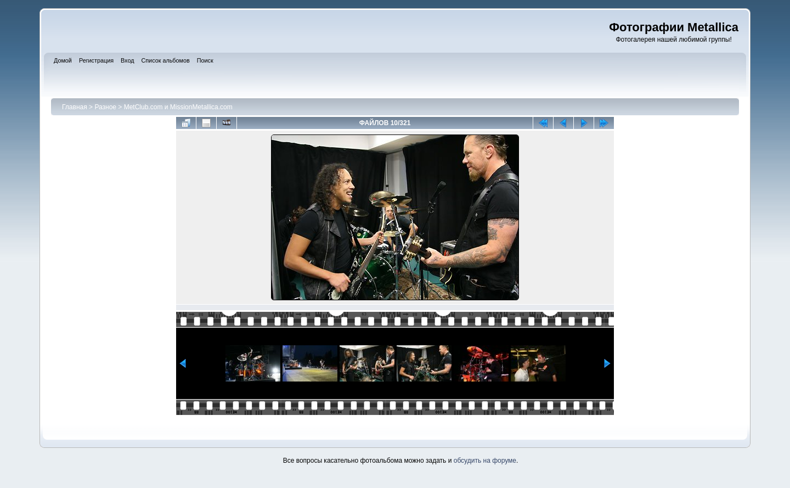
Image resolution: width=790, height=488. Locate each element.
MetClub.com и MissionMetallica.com (178, 107)
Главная (74, 107)
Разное (105, 107)
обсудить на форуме (485, 460)
